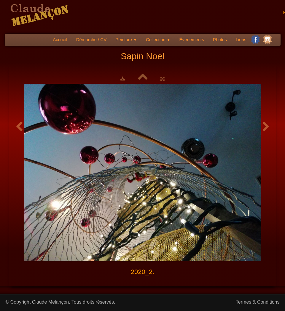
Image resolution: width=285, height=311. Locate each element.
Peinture (126, 39)
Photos (220, 39)
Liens (241, 39)
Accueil (60, 39)
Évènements (191, 39)
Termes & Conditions (258, 301)
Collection (158, 39)
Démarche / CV (91, 39)
